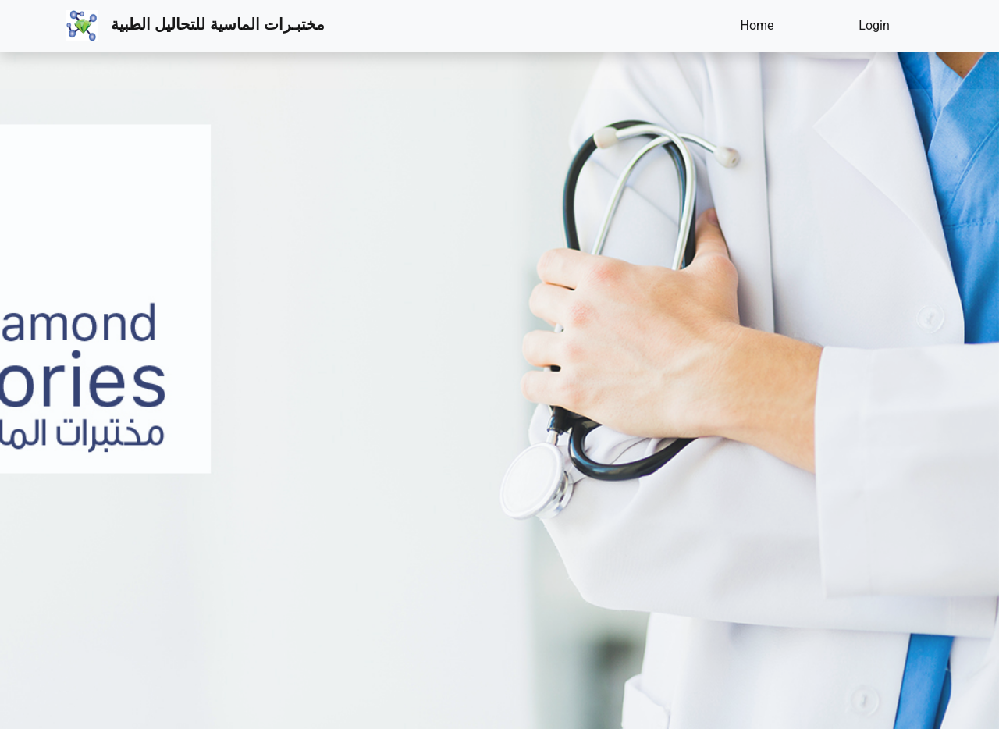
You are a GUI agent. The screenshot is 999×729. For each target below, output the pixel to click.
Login (874, 25)
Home (756, 25)
